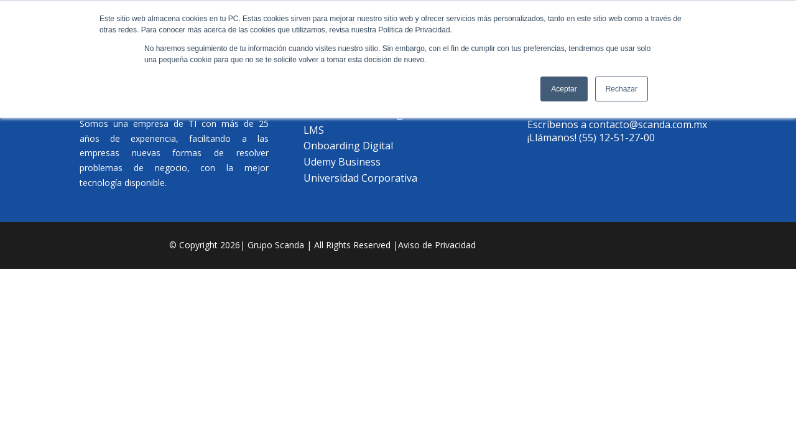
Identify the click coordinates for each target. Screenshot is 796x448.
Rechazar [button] (621, 89)
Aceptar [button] (563, 89)
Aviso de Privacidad (437, 245)
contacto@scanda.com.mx (648, 124)
